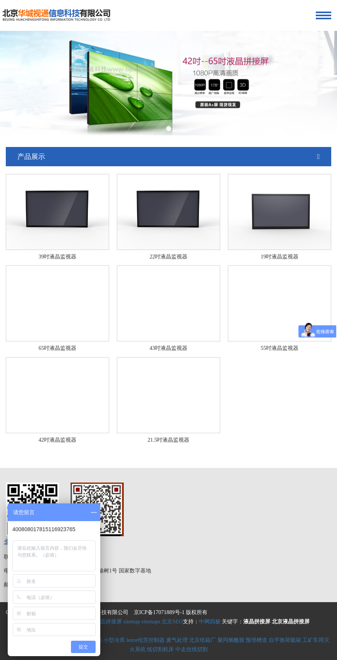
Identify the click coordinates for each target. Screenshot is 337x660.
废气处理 (177, 640)
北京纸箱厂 (202, 640)
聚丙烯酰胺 (230, 640)
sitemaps (151, 622)
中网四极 (210, 622)
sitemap (131, 622)
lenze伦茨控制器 (145, 640)
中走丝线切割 (191, 649)
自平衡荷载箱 (285, 640)
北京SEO (172, 622)
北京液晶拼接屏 (103, 622)
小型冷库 (114, 640)
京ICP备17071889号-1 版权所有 (170, 612)
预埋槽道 (256, 640)
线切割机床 (160, 649)
